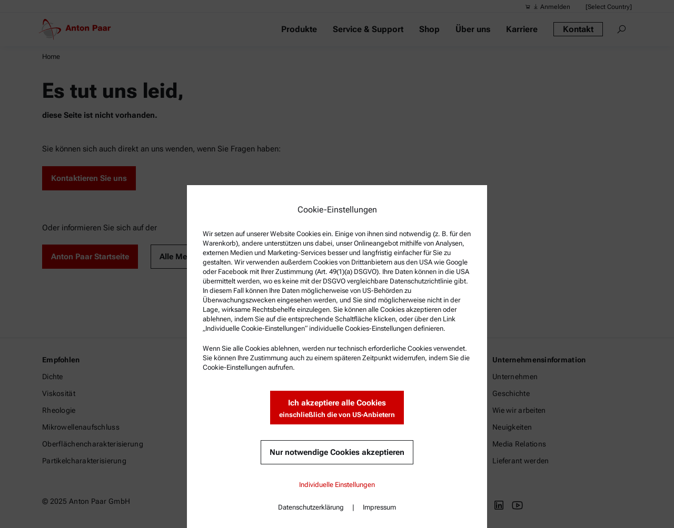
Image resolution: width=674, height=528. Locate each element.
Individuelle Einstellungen (337, 485)
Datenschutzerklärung (311, 507)
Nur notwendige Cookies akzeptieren (337, 452)
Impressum (379, 507)
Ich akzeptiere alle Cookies (337, 409)
